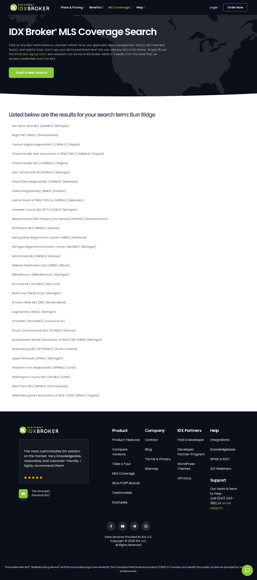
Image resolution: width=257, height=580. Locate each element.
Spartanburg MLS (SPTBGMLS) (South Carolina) (45, 349)
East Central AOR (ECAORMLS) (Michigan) (41, 172)
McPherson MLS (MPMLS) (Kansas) (36, 228)
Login (214, 7)
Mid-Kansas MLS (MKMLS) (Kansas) (36, 256)
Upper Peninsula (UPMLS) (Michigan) (37, 358)
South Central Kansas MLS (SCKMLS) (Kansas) (44, 330)
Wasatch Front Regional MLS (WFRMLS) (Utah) (44, 368)
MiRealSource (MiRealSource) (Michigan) (40, 275)
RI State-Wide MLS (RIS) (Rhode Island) (39, 302)
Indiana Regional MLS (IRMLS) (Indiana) (39, 191)
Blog (148, 449)
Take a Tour (121, 464)
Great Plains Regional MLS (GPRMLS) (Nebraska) (45, 182)
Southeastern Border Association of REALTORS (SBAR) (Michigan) (57, 340)
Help (139, 7)
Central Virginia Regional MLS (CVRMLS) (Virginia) (46, 144)
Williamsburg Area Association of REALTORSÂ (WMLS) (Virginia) (55, 395)
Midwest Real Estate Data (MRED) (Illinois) (41, 265)
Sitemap (151, 468)
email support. (220, 505)
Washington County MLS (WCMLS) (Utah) (41, 377)
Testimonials (122, 492)
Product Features (126, 440)
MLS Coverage (119, 7)
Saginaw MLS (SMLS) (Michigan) (34, 312)
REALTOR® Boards (126, 483)
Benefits (95, 7)
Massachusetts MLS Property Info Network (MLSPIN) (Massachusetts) (60, 219)
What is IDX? (220, 459)
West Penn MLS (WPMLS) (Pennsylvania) (40, 386)
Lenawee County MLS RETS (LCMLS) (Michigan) (45, 210)
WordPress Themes (186, 466)
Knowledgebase (223, 449)
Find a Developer (190, 440)
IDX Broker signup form (30, 54)
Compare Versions (119, 452)
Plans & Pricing (72, 7)
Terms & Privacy (158, 459)
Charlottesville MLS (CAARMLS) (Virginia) (40, 163)
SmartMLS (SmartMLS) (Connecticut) (38, 321)
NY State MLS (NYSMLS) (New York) (36, 284)
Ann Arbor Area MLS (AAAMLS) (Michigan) (40, 126)
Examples (119, 502)
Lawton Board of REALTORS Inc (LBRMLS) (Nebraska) (48, 200)
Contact (151, 440)
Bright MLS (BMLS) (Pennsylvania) (35, 135)
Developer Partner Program (191, 452)
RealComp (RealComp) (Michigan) (36, 293)
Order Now (235, 7)
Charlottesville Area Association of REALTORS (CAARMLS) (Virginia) (58, 154)
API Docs (184, 478)
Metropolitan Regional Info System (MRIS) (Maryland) (49, 237)
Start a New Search (31, 72)
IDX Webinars (220, 468)
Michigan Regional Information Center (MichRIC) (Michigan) (54, 247)
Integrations (219, 440)
